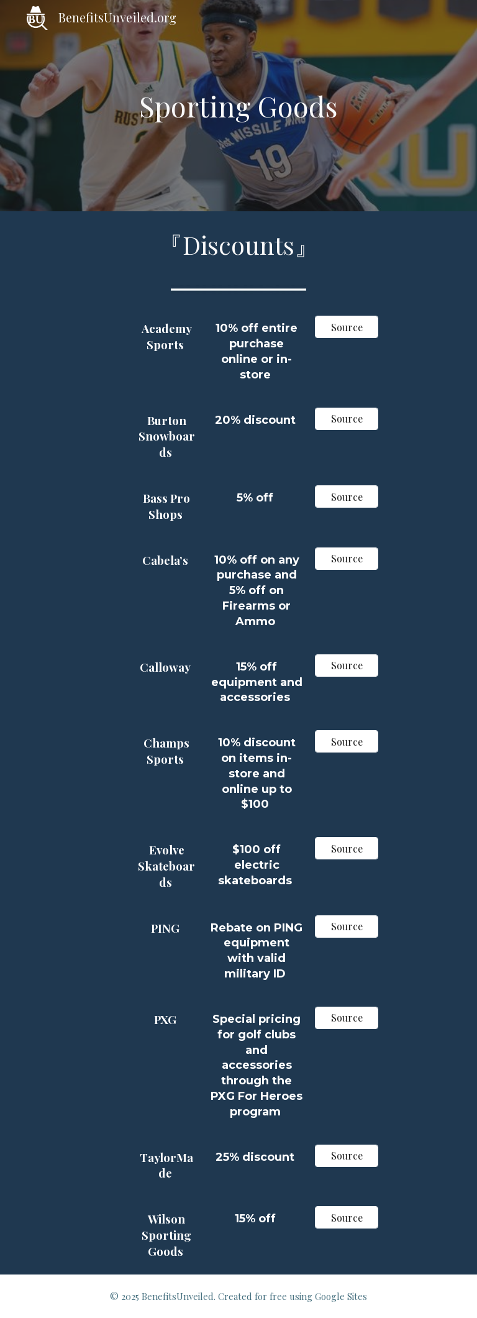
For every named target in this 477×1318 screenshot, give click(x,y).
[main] (239, 105)
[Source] (347, 327)
